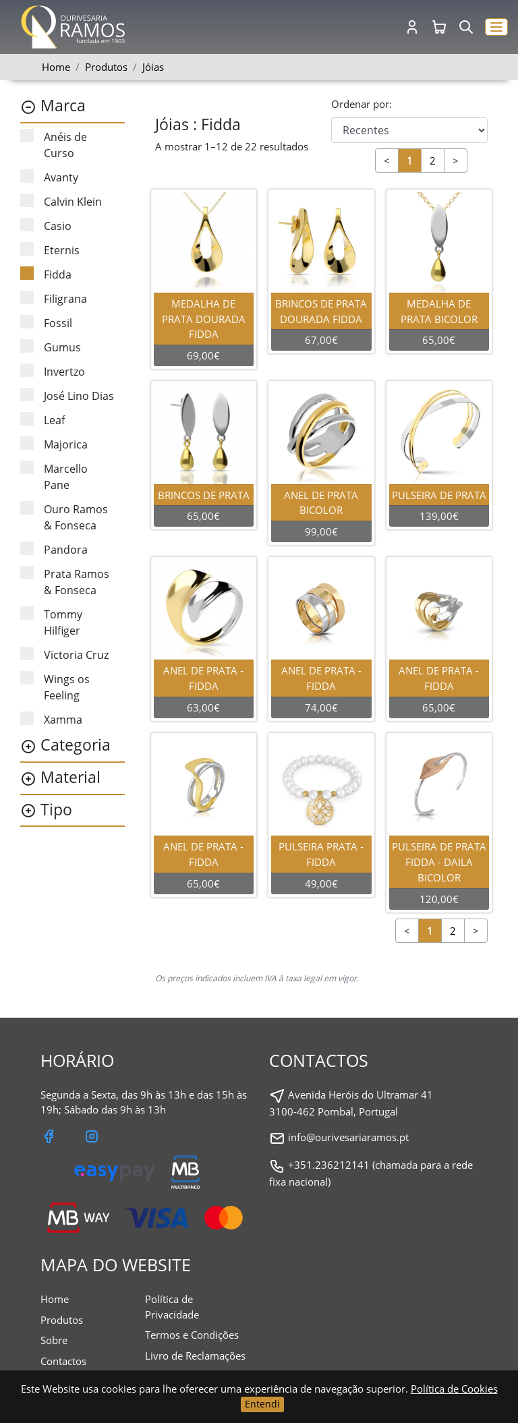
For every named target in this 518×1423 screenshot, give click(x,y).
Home (56, 67)
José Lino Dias (67, 395)
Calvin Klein (61, 201)
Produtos (61, 1320)
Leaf (42, 420)
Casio (45, 225)
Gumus (50, 347)
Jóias (153, 67)
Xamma (51, 719)
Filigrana (53, 298)
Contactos (63, 1361)
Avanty (49, 177)
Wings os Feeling (55, 687)
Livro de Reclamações (195, 1355)
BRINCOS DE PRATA (204, 495)
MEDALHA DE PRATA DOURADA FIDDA (204, 319)
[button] (496, 27)
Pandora (54, 549)
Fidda (45, 274)
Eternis (50, 250)
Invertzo (52, 371)
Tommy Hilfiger (51, 622)
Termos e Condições (192, 1334)
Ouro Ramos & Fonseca (64, 517)
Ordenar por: (361, 104)
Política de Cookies (454, 1388)
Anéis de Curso (53, 145)
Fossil (46, 322)
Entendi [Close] (262, 1403)
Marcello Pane (54, 476)
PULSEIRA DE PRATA (440, 495)
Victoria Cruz (64, 654)
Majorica (54, 444)
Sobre (53, 1340)
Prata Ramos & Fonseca (64, 582)
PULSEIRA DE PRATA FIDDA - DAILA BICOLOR (440, 862)
